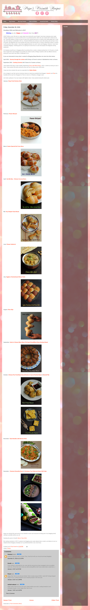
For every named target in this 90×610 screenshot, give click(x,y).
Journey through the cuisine (17, 59)
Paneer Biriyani (13, 113)
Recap (9, 548)
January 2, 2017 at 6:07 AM (14, 569)
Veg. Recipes (12, 21)
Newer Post (7, 600)
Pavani (9, 573)
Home (5, 21)
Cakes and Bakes (33, 21)
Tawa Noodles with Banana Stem (18, 438)
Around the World (44, 21)
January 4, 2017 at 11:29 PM (15, 579)
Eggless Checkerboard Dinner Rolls (15, 276)
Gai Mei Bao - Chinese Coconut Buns (16, 179)
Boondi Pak (46, 374)
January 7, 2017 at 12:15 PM (15, 590)
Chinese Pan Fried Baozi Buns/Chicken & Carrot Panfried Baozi (25, 374)
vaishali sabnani (12, 584)
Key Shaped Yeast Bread (12, 211)
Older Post (55, 600)
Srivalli (9, 563)
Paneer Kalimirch (11, 244)
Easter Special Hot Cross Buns (15, 146)
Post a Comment (10, 593)
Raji (54, 73)
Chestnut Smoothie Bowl (16, 471)
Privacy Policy (54, 21)
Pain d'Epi (10, 309)
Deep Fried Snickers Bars (15, 81)
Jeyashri (48, 73)
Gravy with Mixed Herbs (35, 65)
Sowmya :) (10, 554)
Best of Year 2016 (22, 538)
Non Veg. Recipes (22, 21)
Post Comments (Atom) (16, 603)
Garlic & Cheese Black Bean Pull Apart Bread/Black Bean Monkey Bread (29, 342)
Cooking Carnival (17, 62)
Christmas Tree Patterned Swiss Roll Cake (35, 471)
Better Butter (33, 70)
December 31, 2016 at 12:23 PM (15, 558)
